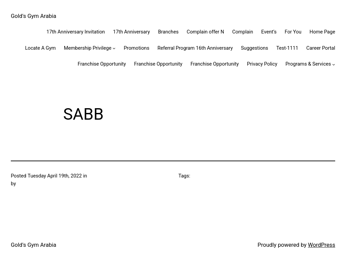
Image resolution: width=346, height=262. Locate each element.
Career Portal (320, 48)
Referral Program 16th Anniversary (195, 48)
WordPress (321, 245)
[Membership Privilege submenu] (114, 48)
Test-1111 (287, 48)
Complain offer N (205, 32)
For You (293, 32)
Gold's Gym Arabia (33, 16)
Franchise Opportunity (102, 64)
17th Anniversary (131, 32)
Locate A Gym (40, 48)
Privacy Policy (262, 64)
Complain (242, 32)
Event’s (268, 32)
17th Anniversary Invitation (75, 32)
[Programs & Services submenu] (333, 64)
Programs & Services (308, 64)
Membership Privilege (88, 48)
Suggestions (254, 48)
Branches (168, 32)
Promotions (136, 48)
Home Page (322, 32)
